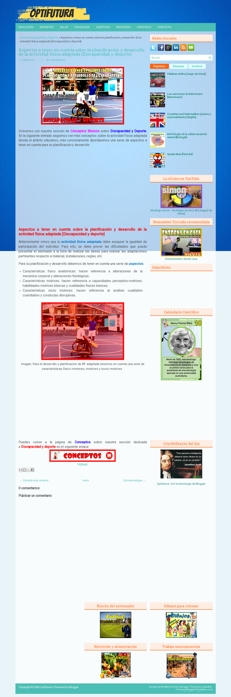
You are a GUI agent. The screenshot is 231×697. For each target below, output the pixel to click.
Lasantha (206, 686)
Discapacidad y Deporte (43, 37)
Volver (82, 464)
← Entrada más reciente (34, 480)
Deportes (47, 27)
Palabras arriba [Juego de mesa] (186, 74)
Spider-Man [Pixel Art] (180, 154)
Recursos (123, 27)
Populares (159, 66)
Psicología (82, 27)
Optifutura (28, 60)
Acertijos (103, 27)
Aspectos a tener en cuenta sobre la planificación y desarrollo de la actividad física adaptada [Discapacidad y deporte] (81, 52)
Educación (26, 27)
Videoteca (144, 27)
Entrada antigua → (135, 480)
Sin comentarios (55, 60)
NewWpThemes (169, 686)
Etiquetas (178, 66)
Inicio (23, 37)
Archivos (197, 66)
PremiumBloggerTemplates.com (194, 689)
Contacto (164, 27)
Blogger (200, 483)
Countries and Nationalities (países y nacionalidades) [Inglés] (189, 116)
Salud (64, 27)
